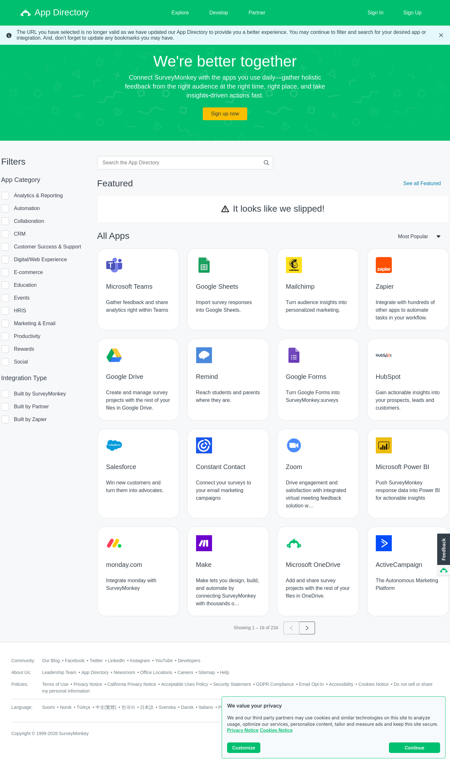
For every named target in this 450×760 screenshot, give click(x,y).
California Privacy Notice (131, 684)
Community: (24, 660)
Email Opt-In (311, 684)
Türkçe (84, 707)
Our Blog (51, 660)
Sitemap (206, 672)
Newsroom (124, 672)
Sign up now (225, 113)
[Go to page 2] (307, 628)
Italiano (206, 707)
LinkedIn (116, 660)
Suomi (48, 707)
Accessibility (341, 684)
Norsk (66, 707)
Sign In (375, 12)
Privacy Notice (242, 730)
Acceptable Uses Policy (184, 684)
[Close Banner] (441, 35)
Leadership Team (59, 672)
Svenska (167, 707)
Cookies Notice (276, 730)
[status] (225, 35)
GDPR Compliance (275, 684)
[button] (443, 554)
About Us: (21, 672)
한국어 (128, 707)
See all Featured (422, 183)
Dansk (187, 707)
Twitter (96, 660)
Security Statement (232, 684)
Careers (185, 672)
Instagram (140, 660)
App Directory (95, 672)
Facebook (74, 660)
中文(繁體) (106, 707)
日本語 (147, 707)
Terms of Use (55, 684)
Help (224, 672)
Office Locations (156, 672)
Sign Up (412, 12)
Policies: (20, 684)
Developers (189, 660)
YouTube (164, 660)
